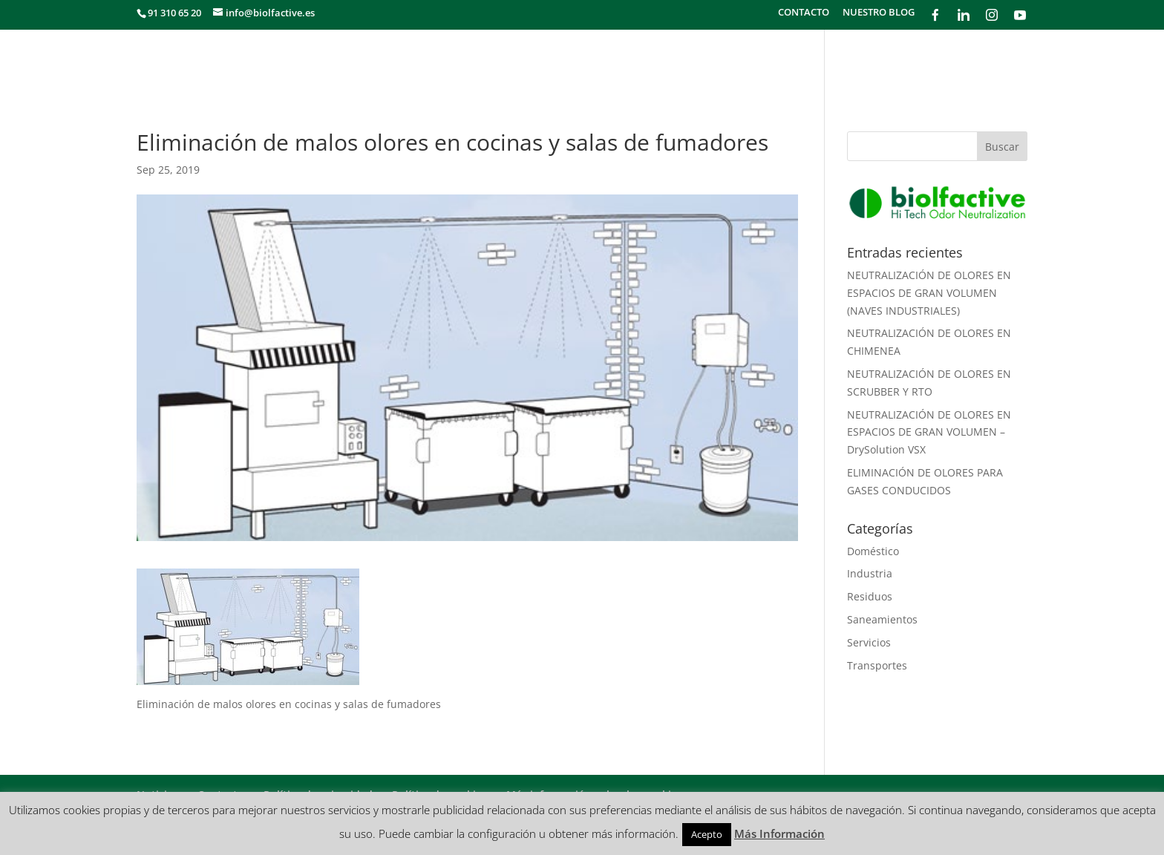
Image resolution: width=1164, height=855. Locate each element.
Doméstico (873, 551)
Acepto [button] (706, 834)
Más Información (779, 833)
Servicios (869, 642)
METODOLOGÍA (771, 60)
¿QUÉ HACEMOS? (593, 60)
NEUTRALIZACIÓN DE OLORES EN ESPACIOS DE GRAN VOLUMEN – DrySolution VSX (929, 432)
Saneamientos (882, 619)
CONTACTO (803, 13)
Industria (869, 573)
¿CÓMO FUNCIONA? (886, 60)
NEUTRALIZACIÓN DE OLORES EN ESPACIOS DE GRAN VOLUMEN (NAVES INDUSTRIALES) (929, 293)
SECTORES (684, 60)
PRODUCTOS (993, 60)
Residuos (869, 596)
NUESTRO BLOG (879, 13)
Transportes (877, 665)
